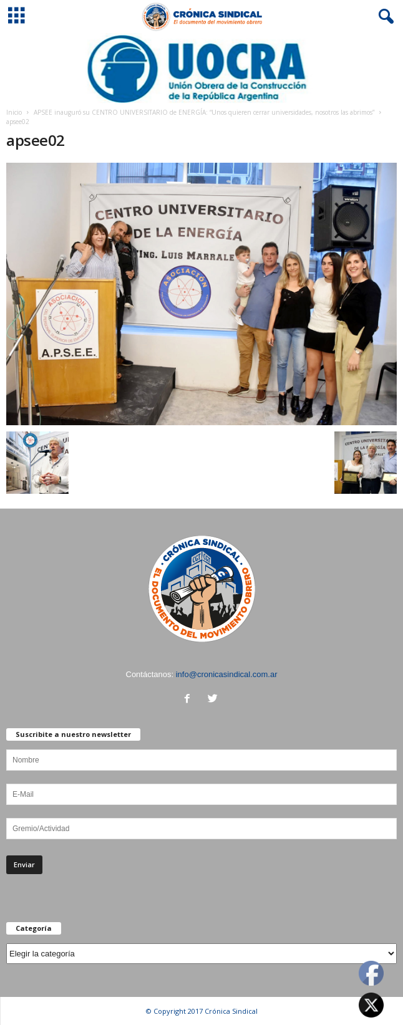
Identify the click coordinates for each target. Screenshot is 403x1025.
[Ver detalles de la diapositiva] (201, 69)
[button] (383, 17)
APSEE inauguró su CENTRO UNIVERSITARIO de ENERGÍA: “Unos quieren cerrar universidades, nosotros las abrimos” (204, 112)
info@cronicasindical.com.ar (227, 674)
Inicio (14, 112)
